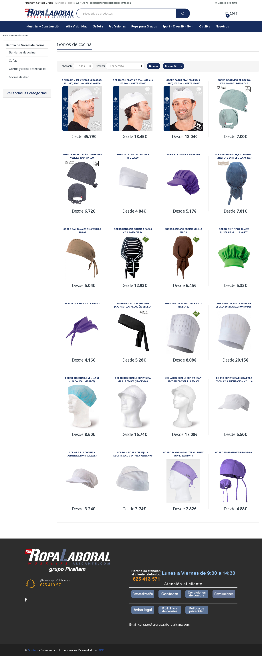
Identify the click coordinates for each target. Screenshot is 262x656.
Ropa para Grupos (144, 26)
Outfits (204, 26)
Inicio (5, 35)
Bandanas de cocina (22, 52)
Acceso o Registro (226, 3)
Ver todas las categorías (27, 93)
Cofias (13, 61)
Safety (98, 26)
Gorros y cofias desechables (27, 69)
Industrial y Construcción (42, 26)
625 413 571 (82, 2)
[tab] (27, 93)
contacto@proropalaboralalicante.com (110, 2)
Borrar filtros (173, 66)
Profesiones (117, 26)
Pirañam (32, 650)
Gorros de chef (19, 77)
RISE (101, 650)
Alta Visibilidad (77, 26)
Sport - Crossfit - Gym (178, 26)
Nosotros (222, 26)
